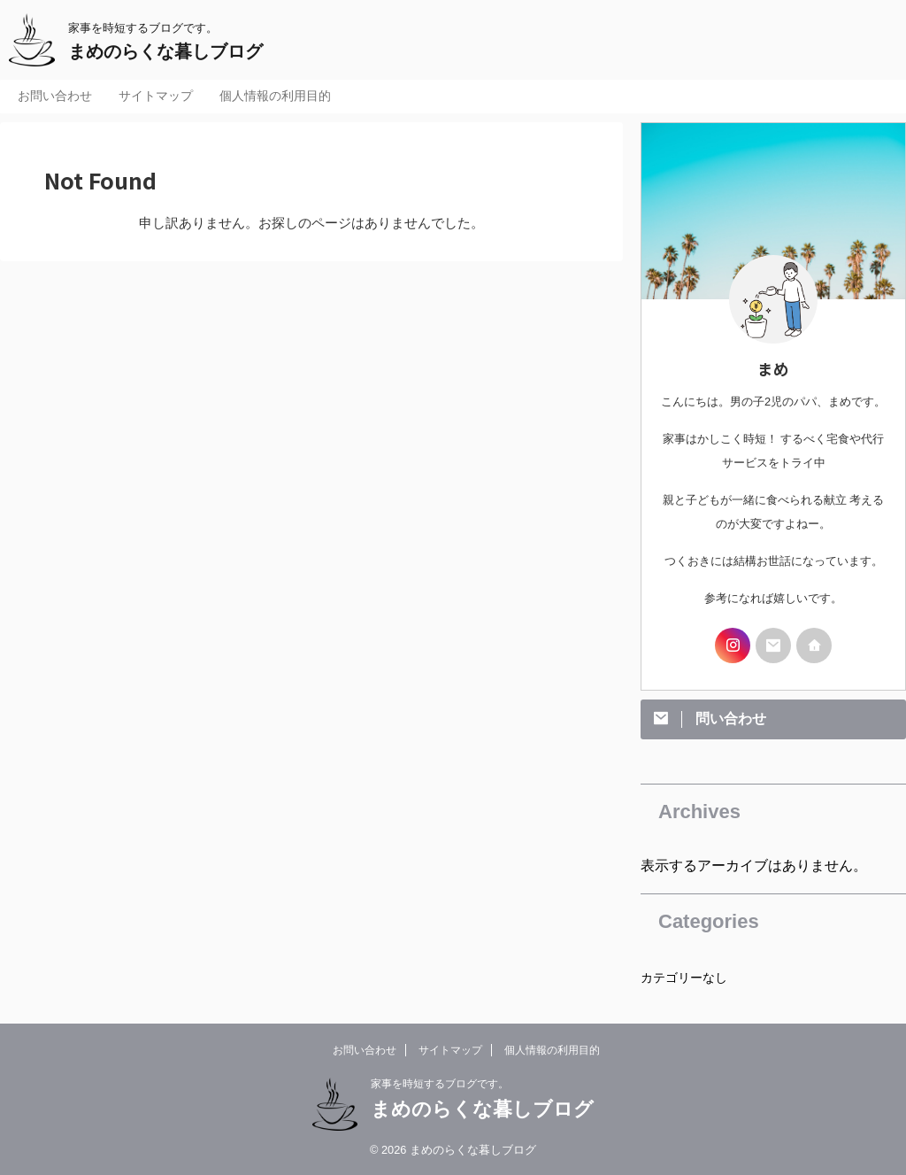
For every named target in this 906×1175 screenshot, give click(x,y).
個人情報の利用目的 (275, 96)
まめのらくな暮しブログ (165, 51)
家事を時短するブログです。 (440, 1084)
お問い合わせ (55, 96)
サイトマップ (156, 96)
